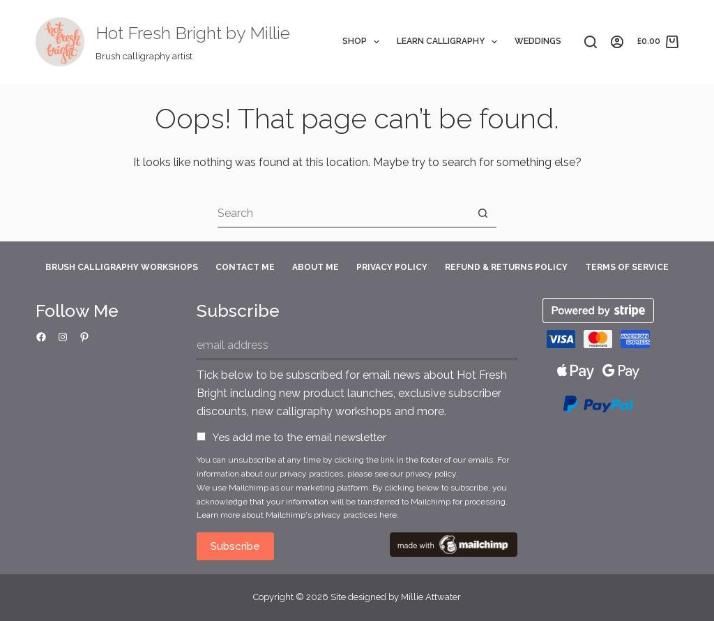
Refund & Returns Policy (506, 267)
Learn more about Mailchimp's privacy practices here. (298, 515)
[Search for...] (343, 213)
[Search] (590, 42)
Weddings (538, 41)
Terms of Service (627, 267)
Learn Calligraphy (450, 41)
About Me (315, 267)
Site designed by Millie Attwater (396, 597)
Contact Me (245, 267)
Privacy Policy (391, 267)
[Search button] (482, 213)
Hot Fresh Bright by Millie (193, 32)
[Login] (617, 42)
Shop (363, 41)
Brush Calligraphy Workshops (121, 267)
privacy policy (430, 474)
